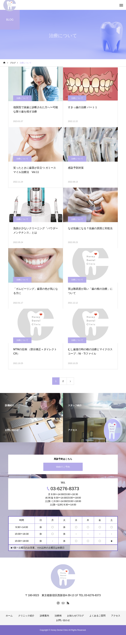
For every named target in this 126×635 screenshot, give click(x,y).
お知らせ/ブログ (75, 615)
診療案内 (44, 615)
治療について (22, 98)
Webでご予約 (63, 466)
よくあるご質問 (97, 615)
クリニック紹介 (26, 615)
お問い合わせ (63, 620)
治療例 (58, 615)
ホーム (9, 615)
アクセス (115, 615)
